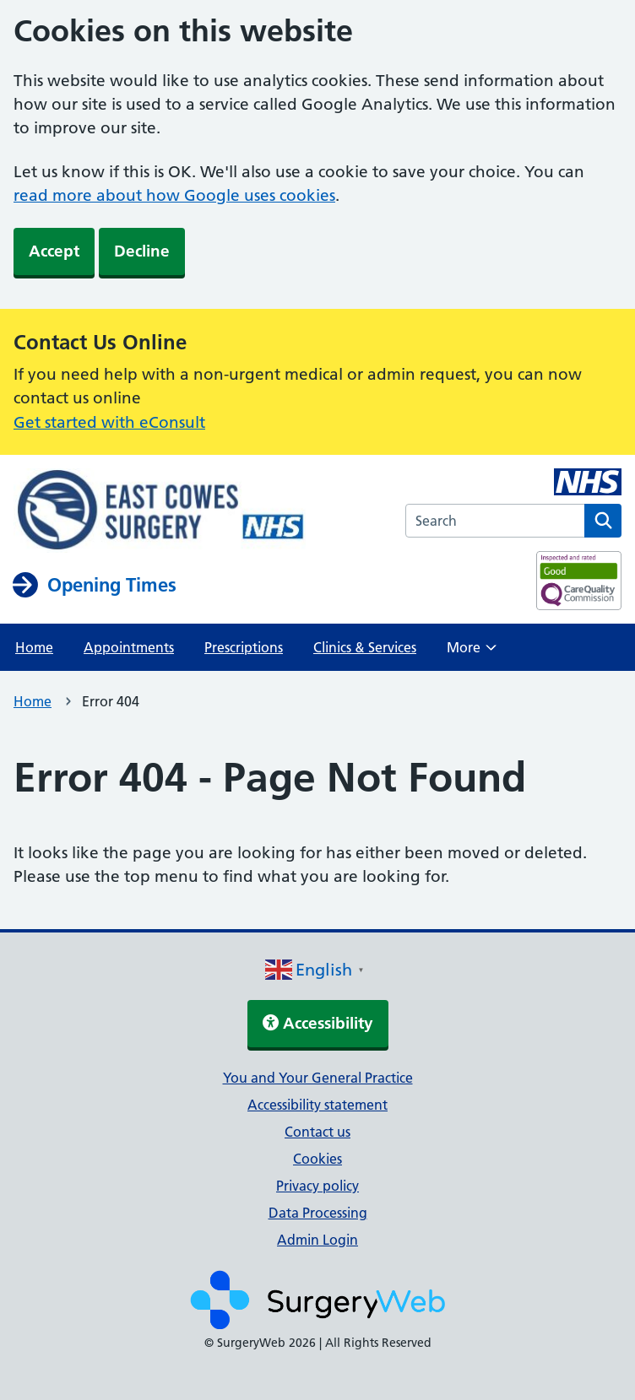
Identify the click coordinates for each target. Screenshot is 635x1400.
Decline (142, 251)
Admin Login (317, 1239)
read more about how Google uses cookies (174, 195)
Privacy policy (317, 1185)
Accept (54, 251)
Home (34, 647)
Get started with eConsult (109, 422)
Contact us (317, 1131)
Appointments (129, 647)
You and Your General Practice (318, 1077)
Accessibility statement (317, 1104)
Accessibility (318, 1023)
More (472, 652)
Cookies (317, 1158)
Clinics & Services (364, 647)
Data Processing (318, 1212)
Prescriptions (243, 647)
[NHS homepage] (160, 512)
